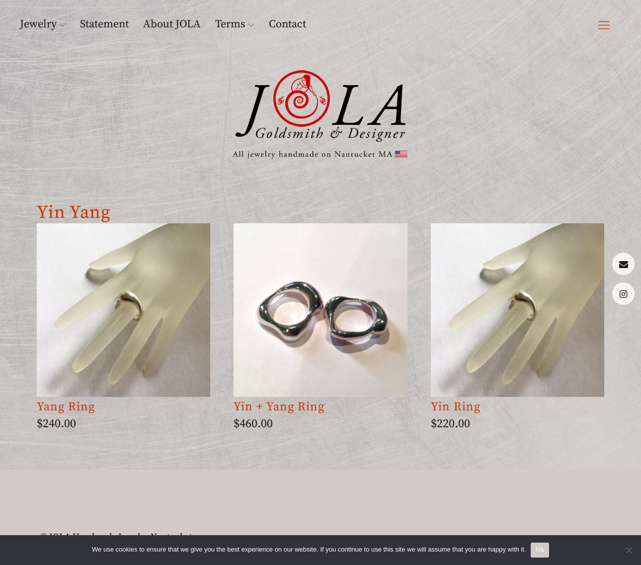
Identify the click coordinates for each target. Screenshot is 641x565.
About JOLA (172, 24)
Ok (540, 550)
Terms (230, 24)
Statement (104, 24)
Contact (287, 24)
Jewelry (38, 24)
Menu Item (623, 264)
